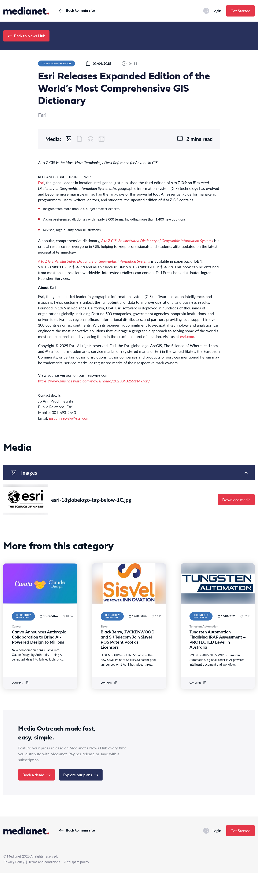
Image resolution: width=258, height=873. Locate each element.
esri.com (187, 336)
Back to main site (77, 11)
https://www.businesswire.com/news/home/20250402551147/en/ (94, 380)
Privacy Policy (13, 861)
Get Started (240, 10)
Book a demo (36, 774)
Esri (41, 182)
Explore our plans (80, 774)
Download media (236, 499)
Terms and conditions (44, 861)
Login (212, 11)
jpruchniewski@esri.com (69, 418)
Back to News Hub (26, 35)
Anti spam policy (76, 861)
